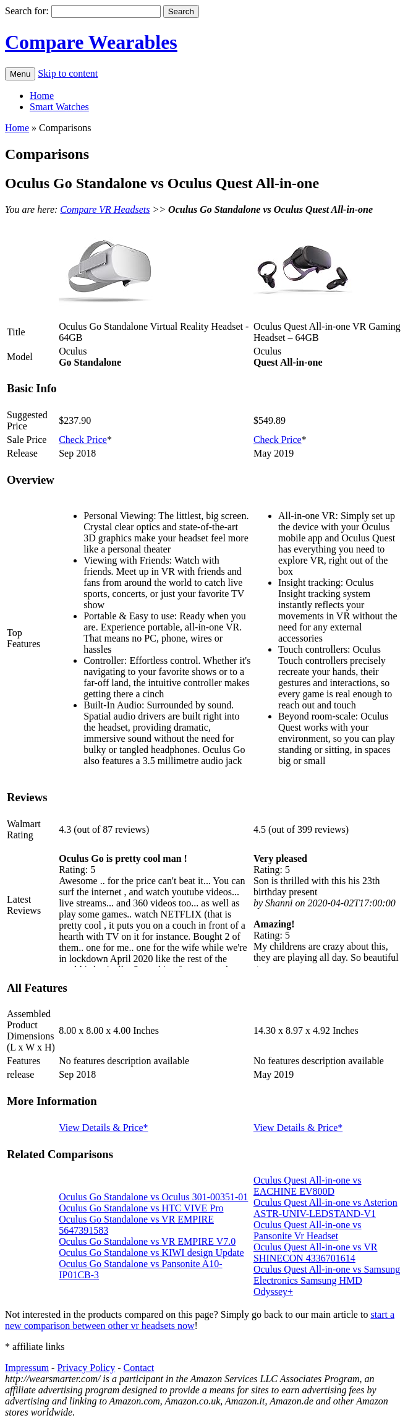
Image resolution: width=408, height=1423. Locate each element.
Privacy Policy (86, 1367)
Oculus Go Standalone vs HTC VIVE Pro (141, 1208)
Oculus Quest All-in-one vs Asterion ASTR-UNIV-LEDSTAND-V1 (325, 1208)
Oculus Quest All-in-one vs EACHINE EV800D (307, 1186)
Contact (139, 1367)
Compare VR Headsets (105, 209)
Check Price (83, 439)
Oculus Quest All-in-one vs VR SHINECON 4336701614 (315, 1252)
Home (42, 95)
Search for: (27, 11)
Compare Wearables (91, 42)
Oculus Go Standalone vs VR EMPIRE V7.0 (147, 1241)
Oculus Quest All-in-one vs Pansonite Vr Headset (307, 1230)
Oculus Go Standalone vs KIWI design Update (151, 1252)
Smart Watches (59, 106)
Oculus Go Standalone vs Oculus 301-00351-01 (153, 1197)
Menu (20, 74)
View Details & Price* (103, 1127)
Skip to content (68, 73)
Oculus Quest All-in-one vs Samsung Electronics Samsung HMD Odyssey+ (326, 1280)
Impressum (27, 1367)
